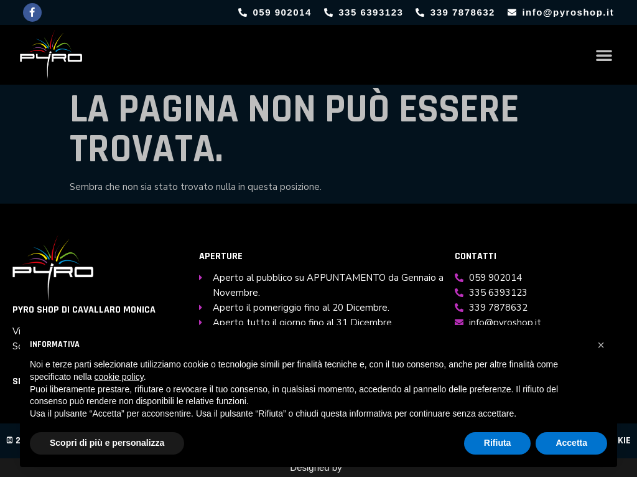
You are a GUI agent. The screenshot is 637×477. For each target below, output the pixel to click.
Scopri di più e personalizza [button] (107, 443)
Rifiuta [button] (497, 443)
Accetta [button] (571, 443)
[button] (604, 55)
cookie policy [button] (119, 377)
